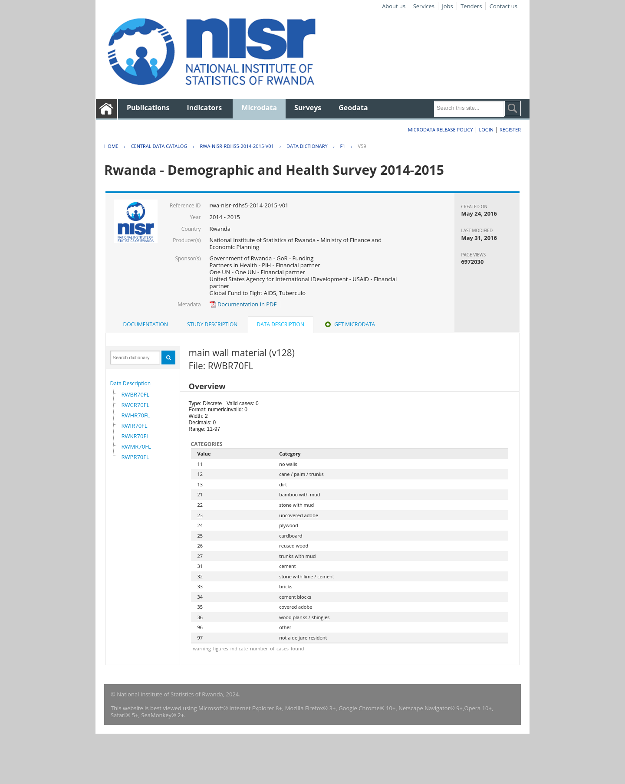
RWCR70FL (136, 405)
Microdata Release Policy (440, 129)
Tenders (471, 6)
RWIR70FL (135, 426)
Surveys (307, 107)
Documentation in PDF (243, 304)
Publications (148, 107)
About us (393, 6)
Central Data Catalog (159, 146)
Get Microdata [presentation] (349, 324)
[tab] (145, 324)
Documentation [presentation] (145, 324)
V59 (362, 146)
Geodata (353, 107)
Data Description (130, 383)
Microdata (259, 107)
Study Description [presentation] (212, 324)
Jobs (447, 6)
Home (111, 146)
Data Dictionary (307, 146)
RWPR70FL (135, 457)
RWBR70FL (136, 394)
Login (486, 129)
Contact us (503, 6)
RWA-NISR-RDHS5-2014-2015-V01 (236, 146)
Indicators (204, 107)
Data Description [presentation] (280, 324)
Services (423, 6)
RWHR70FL (136, 415)
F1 (342, 146)
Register (510, 129)
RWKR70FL (135, 436)
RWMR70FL (136, 446)
